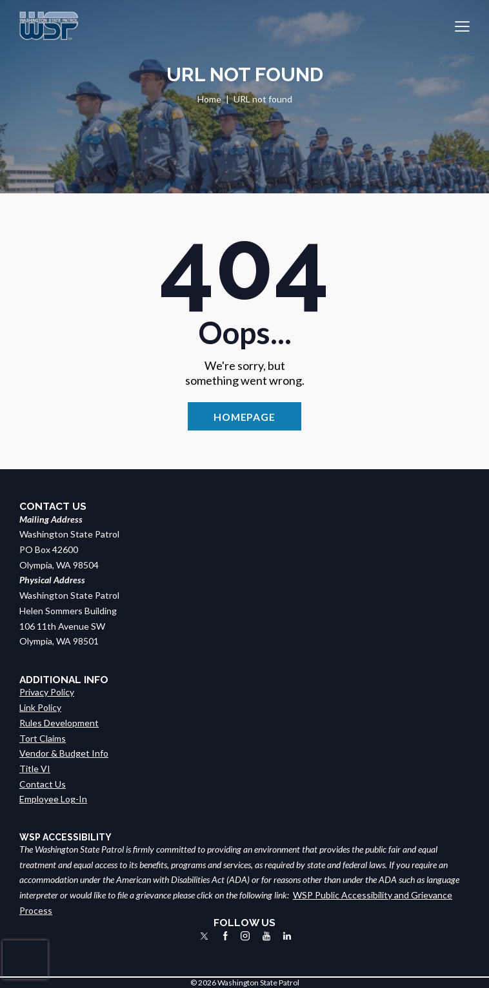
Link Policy (40, 707)
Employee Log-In (53, 798)
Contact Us (42, 784)
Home (209, 98)
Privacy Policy (46, 691)
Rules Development (59, 722)
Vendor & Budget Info (63, 753)
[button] (462, 26)
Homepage (244, 417)
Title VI (34, 768)
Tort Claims (42, 738)
